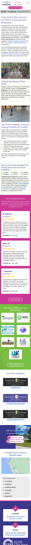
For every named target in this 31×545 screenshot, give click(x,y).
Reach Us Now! (14, 441)
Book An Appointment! (16, 7)
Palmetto (11, 41)
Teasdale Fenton (15, 387)
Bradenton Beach (10, 487)
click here (16, 54)
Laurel (21, 183)
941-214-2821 (18, 4)
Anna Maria (8, 481)
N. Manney (7, 214)
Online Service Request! (17, 535)
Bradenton (8, 484)
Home (3, 11)
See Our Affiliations (15, 365)
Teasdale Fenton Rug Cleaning (15, 403)
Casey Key (8, 490)
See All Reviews (15, 299)
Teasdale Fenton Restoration (15, 419)
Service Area (15, 455)
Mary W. (6, 243)
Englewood (8, 496)
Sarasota (22, 41)
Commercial (12, 11)
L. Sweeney (7, 271)
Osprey (16, 41)
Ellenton (7, 493)
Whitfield (26, 183)
